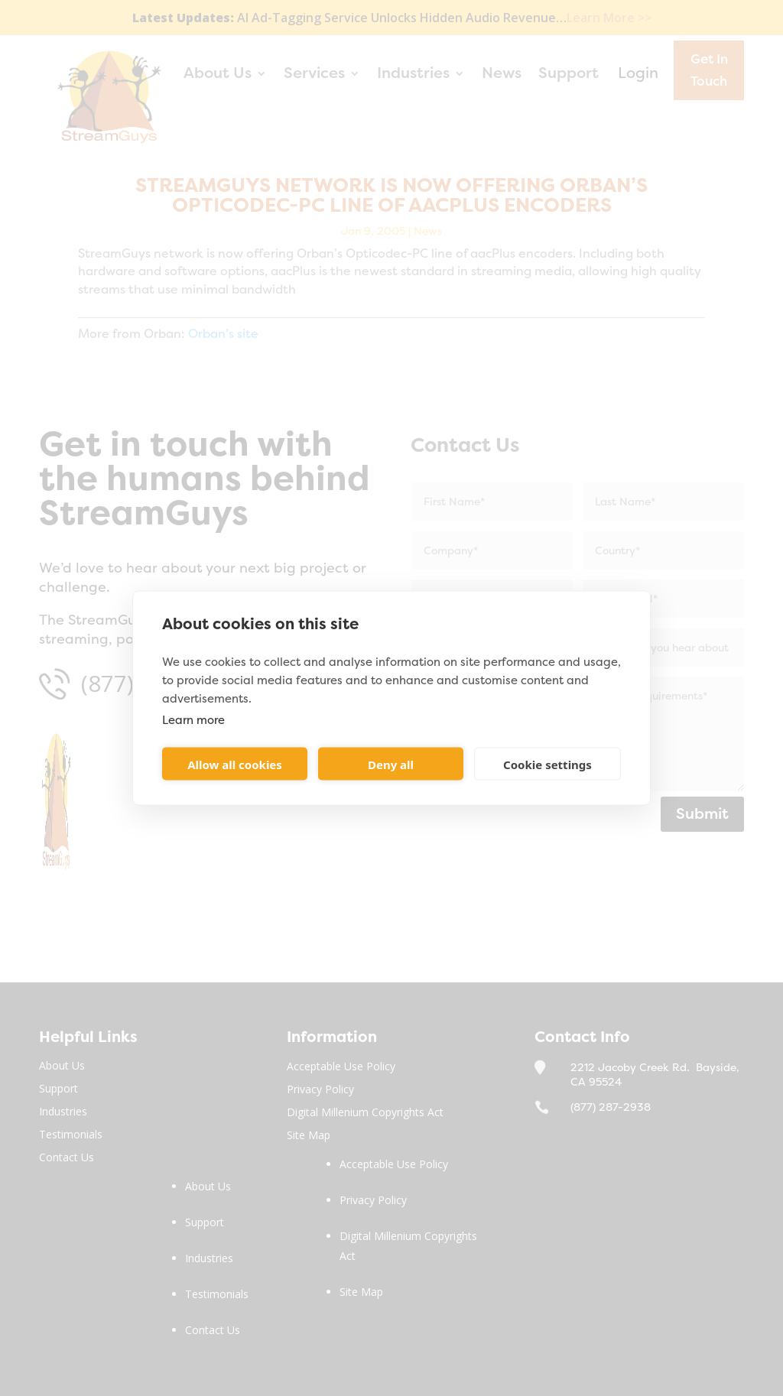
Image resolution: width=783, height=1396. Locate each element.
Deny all (391, 763)
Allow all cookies (234, 763)
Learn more (193, 720)
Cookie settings (547, 763)
